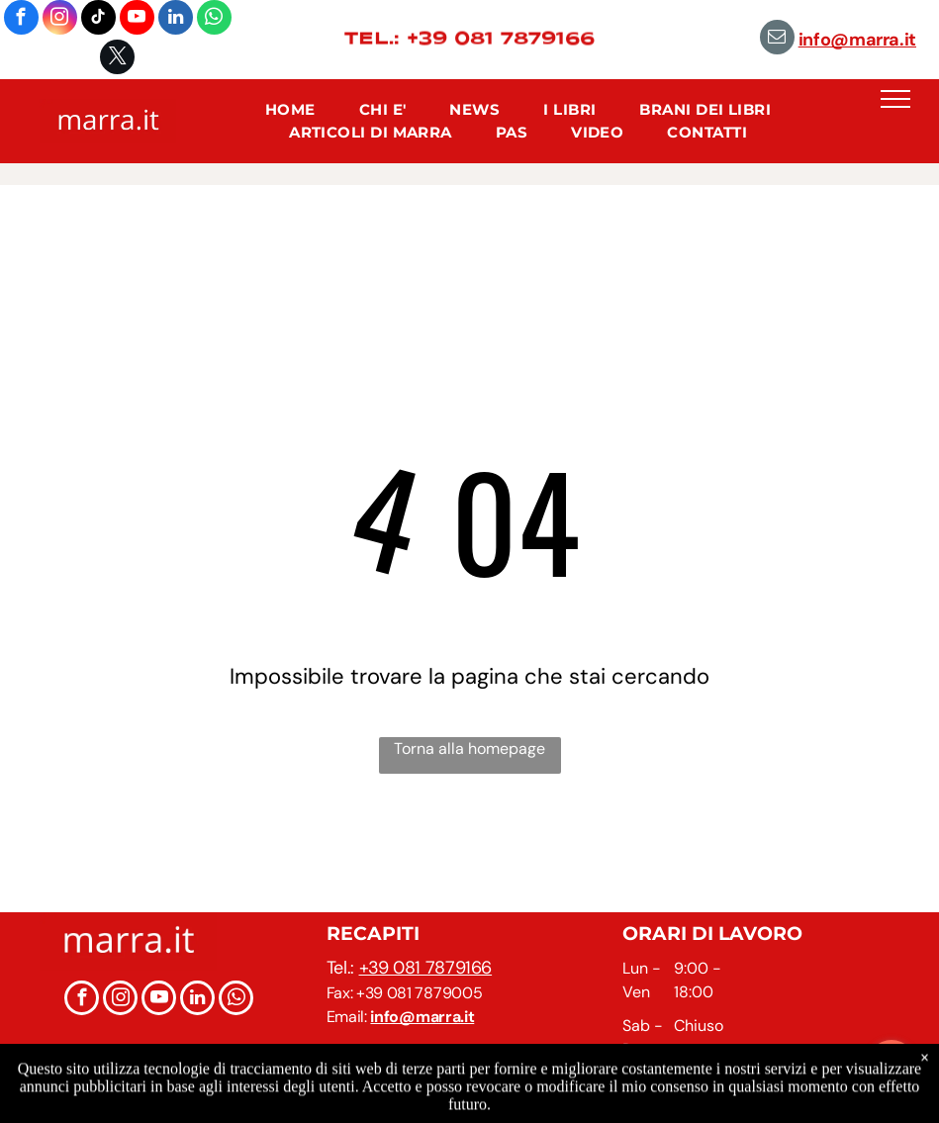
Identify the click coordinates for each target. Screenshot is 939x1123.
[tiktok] (98, 20)
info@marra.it (857, 39)
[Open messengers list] (891, 1064)
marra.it (424, 1083)
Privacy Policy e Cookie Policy (702, 1102)
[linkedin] (175, 20)
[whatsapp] (214, 20)
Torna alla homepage (469, 748)
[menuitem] (290, 110)
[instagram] (60, 20)
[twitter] (117, 59)
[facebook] (21, 20)
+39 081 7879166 (426, 968)
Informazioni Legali (538, 1102)
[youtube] (137, 20)
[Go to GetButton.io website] (891, 1102)
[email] (777, 39)
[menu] (895, 99)
